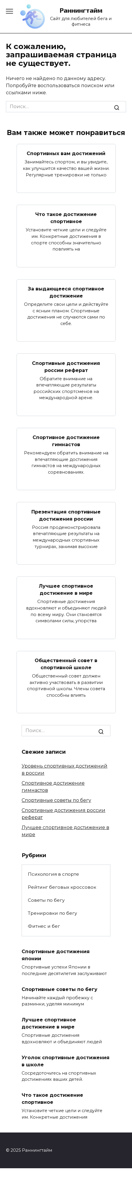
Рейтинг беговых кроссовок (62, 887)
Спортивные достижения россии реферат (66, 366)
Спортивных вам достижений (66, 153)
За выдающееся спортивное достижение (66, 292)
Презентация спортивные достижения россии (66, 515)
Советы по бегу (46, 900)
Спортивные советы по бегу (56, 800)
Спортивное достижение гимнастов (66, 441)
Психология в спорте (53, 874)
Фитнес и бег (44, 926)
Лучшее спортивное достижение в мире (66, 589)
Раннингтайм (80, 10)
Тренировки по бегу (52, 913)
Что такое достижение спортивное (66, 218)
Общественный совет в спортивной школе (66, 664)
